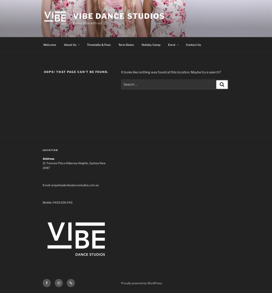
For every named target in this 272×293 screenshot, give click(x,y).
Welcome (49, 44)
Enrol (173, 44)
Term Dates (126, 44)
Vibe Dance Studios (119, 16)
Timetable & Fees (99, 44)
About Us (72, 44)
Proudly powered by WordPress (141, 283)
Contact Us (193, 44)
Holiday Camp (151, 44)
